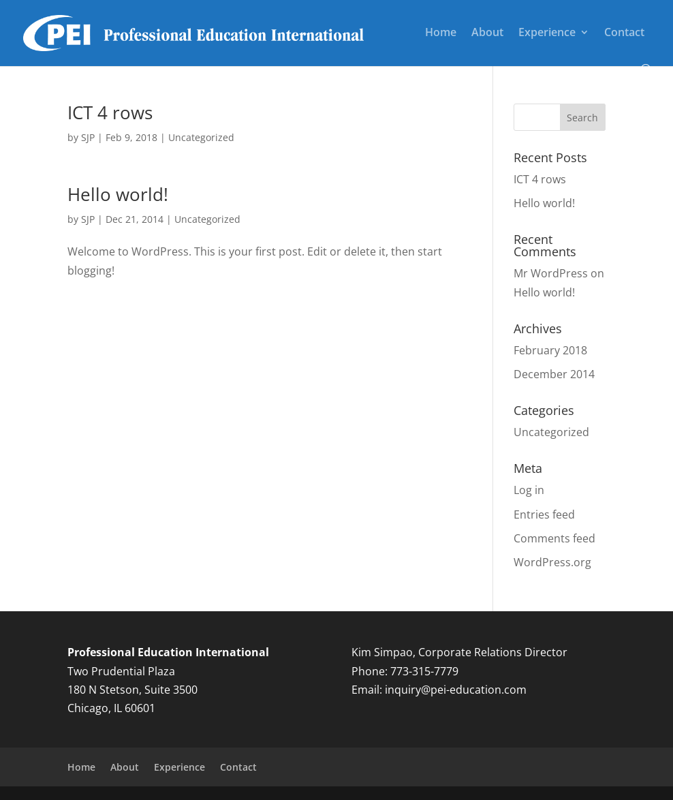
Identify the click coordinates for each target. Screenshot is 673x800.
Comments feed (554, 538)
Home (440, 33)
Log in (529, 489)
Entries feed (544, 514)
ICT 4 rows (110, 112)
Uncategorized (201, 137)
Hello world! (117, 194)
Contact (624, 33)
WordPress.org (552, 562)
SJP (88, 137)
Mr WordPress (551, 273)
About (487, 33)
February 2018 (550, 350)
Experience (547, 33)
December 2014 (554, 374)
